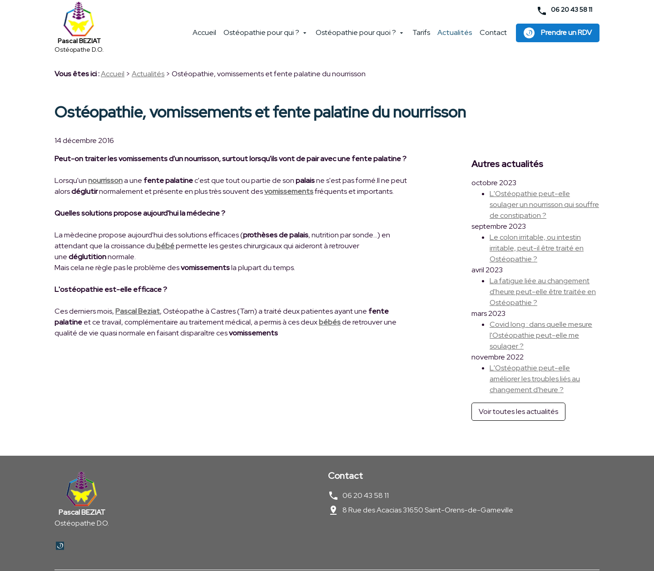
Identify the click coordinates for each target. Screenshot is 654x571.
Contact (493, 36)
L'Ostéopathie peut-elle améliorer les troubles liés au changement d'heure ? (535, 359)
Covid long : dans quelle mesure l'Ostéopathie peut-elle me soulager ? (541, 316)
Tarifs (421, 36)
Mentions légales (79, 551)
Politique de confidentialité (155, 551)
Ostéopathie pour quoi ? (356, 36)
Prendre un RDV (558, 36)
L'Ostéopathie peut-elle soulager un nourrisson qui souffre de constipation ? (544, 185)
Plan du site (293, 551)
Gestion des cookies (235, 551)
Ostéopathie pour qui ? (261, 36)
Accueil (204, 36)
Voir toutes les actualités (518, 392)
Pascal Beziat (137, 315)
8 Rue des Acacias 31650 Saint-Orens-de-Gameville (427, 478)
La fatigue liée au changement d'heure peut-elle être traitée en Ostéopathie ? (543, 272)
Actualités (454, 36)
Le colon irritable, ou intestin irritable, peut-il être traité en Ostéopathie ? (537, 229)
